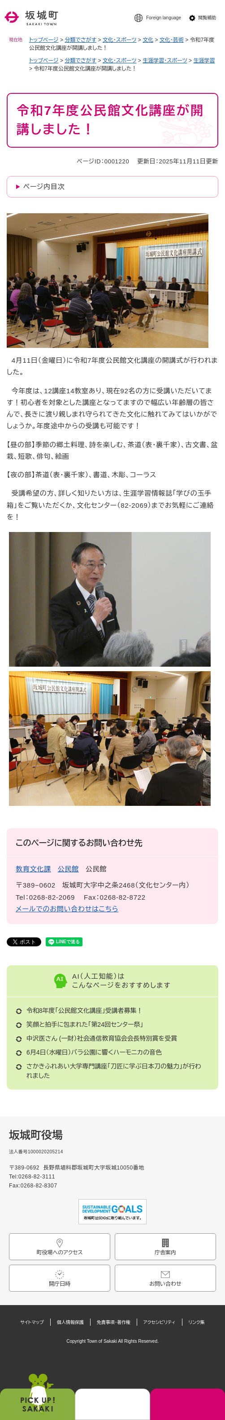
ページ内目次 (44, 186)
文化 (148, 40)
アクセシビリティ (159, 1322)
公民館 (68, 869)
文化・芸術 (172, 40)
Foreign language (163, 17)
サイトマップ (32, 1322)
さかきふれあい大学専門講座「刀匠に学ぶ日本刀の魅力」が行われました (113, 1071)
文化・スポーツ (120, 40)
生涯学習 (204, 60)
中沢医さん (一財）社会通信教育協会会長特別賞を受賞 (101, 1038)
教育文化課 (33, 869)
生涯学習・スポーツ (165, 60)
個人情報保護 (70, 1322)
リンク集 (197, 1322)
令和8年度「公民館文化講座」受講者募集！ (84, 1010)
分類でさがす (80, 40)
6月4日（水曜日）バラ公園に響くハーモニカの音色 (94, 1052)
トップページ (44, 40)
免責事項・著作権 (113, 1322)
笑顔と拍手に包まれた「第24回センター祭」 (84, 1024)
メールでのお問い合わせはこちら (67, 909)
